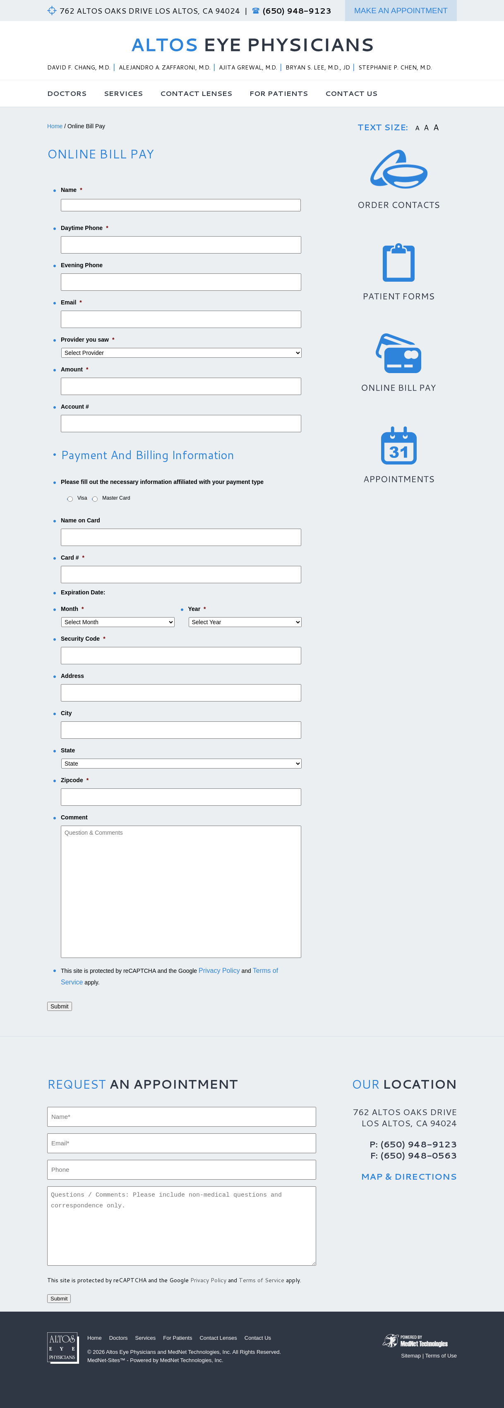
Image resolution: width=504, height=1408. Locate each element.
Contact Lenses (196, 93)
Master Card (116, 498)
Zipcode (75, 780)
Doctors (66, 93)
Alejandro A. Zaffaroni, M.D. (165, 67)
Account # (75, 406)
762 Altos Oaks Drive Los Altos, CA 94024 (405, 1117)
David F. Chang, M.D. (78, 67)
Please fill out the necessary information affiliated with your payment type (162, 482)
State (68, 750)
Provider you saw (87, 339)
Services (123, 93)
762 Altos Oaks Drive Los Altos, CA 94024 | (156, 10)
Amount (74, 369)
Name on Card (80, 520)
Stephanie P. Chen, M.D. (395, 67)
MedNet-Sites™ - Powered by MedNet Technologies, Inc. (155, 1360)
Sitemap (411, 1356)
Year (197, 609)
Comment (74, 817)
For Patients (279, 93)
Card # (72, 557)
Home (54, 126)
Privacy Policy (219, 970)
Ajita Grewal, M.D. (248, 67)
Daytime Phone (84, 228)
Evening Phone (82, 265)
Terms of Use (441, 1356)
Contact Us (351, 93)
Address (72, 676)
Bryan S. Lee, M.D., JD (318, 67)
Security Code (83, 638)
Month (72, 609)
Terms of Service (261, 1280)
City (66, 713)
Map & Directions (409, 1176)
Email (71, 302)
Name (71, 190)
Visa (82, 498)
